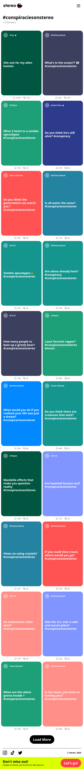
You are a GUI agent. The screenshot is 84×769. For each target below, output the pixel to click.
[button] (71, 763)
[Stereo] (13, 5)
